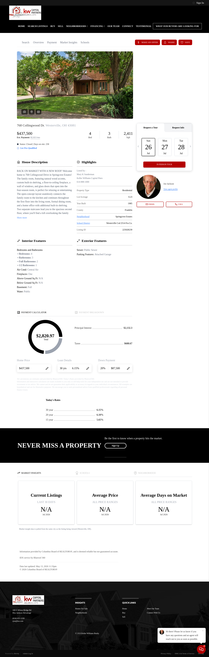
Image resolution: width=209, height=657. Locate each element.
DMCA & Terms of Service (184, 653)
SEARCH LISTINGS (38, 26)
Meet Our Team (153, 609)
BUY (53, 26)
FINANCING (97, 26)
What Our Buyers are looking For (177, 26)
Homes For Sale (81, 609)
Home (124, 609)
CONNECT (127, 26)
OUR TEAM (113, 26)
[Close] (203, 631)
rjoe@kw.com (17, 621)
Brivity (16, 653)
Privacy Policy (166, 653)
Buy (123, 613)
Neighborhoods (81, 613)
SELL (60, 26)
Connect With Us (153, 613)
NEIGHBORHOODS (77, 26)
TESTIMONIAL (144, 26)
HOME (21, 26)
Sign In (198, 3)
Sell (123, 617)
